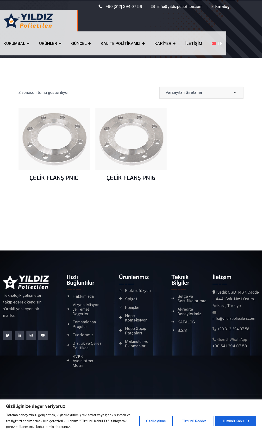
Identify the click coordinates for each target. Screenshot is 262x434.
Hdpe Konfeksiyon (136, 318)
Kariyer (163, 43)
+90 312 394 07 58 (233, 329)
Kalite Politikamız (121, 43)
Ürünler (48, 43)
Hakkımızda (83, 296)
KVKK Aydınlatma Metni (83, 361)
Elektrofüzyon (138, 291)
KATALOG (186, 322)
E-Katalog (220, 6)
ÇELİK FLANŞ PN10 (54, 178)
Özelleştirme (156, 421)
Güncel (79, 43)
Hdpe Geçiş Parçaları (135, 331)
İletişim (193, 43)
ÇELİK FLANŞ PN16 (130, 178)
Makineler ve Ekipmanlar (136, 343)
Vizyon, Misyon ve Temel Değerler (86, 309)
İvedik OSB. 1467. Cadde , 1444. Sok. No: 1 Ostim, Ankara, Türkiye (235, 299)
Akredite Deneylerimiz (189, 311)
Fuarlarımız (83, 335)
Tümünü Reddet (194, 421)
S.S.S (182, 330)
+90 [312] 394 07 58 (123, 6)
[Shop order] (201, 93)
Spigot (131, 299)
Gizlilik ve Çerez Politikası (87, 345)
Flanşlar (132, 307)
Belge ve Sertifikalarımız (191, 298)
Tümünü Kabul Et (235, 421)
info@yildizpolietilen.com (179, 6)
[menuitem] (217, 43)
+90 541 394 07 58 (229, 346)
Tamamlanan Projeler (84, 324)
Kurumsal (14, 43)
